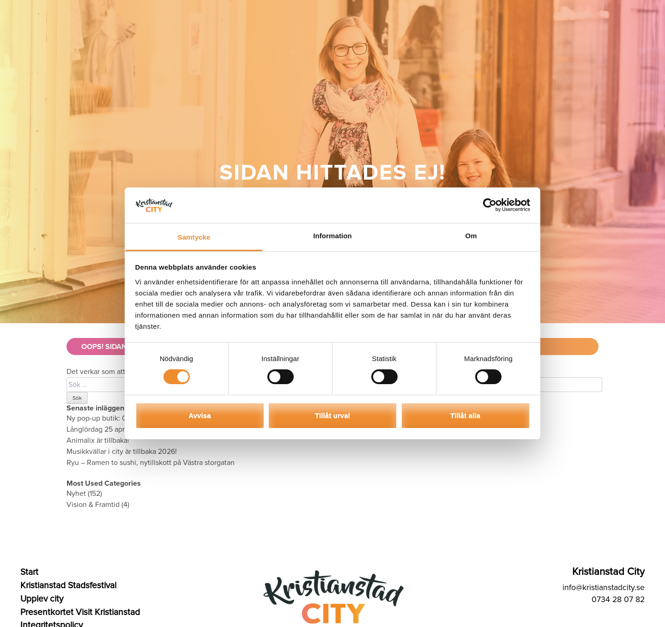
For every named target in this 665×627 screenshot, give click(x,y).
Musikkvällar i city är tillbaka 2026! (121, 451)
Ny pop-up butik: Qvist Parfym (114, 418)
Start (29, 572)
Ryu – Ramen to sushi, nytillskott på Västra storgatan (150, 462)
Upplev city (41, 598)
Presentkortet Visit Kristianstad (80, 612)
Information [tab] (332, 236)
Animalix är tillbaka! (97, 440)
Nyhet (76, 493)
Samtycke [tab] (194, 237)
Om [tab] (471, 236)
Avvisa (199, 415)
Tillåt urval (332, 415)
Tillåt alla (465, 415)
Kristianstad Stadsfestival (68, 585)
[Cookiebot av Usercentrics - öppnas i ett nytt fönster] (489, 205)
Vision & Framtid (93, 504)
